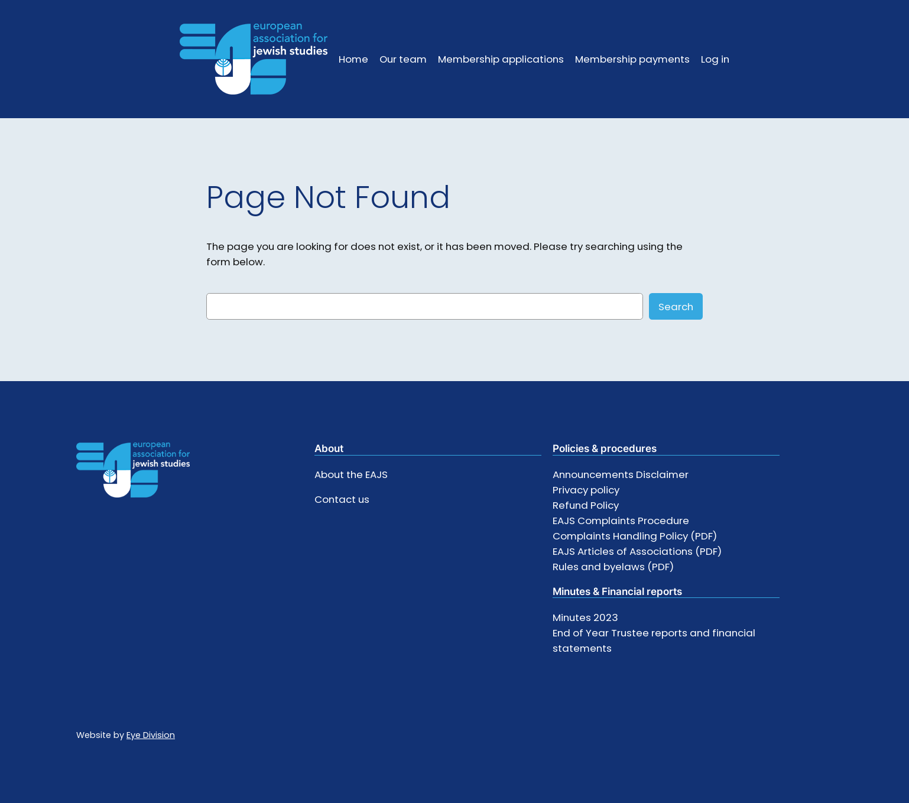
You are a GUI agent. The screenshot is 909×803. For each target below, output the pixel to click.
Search (675, 307)
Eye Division (150, 735)
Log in (715, 59)
